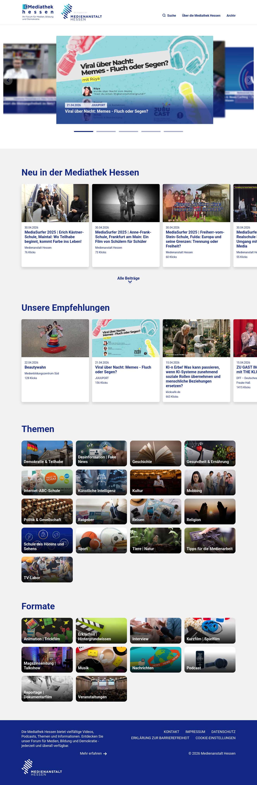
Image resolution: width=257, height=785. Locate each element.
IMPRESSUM (195, 732)
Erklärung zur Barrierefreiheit (160, 738)
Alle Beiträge (128, 278)
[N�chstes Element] (249, 80)
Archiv (231, 15)
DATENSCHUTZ (224, 732)
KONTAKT (171, 732)
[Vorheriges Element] (8, 80)
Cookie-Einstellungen (216, 738)
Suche (169, 15)
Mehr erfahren (91, 753)
